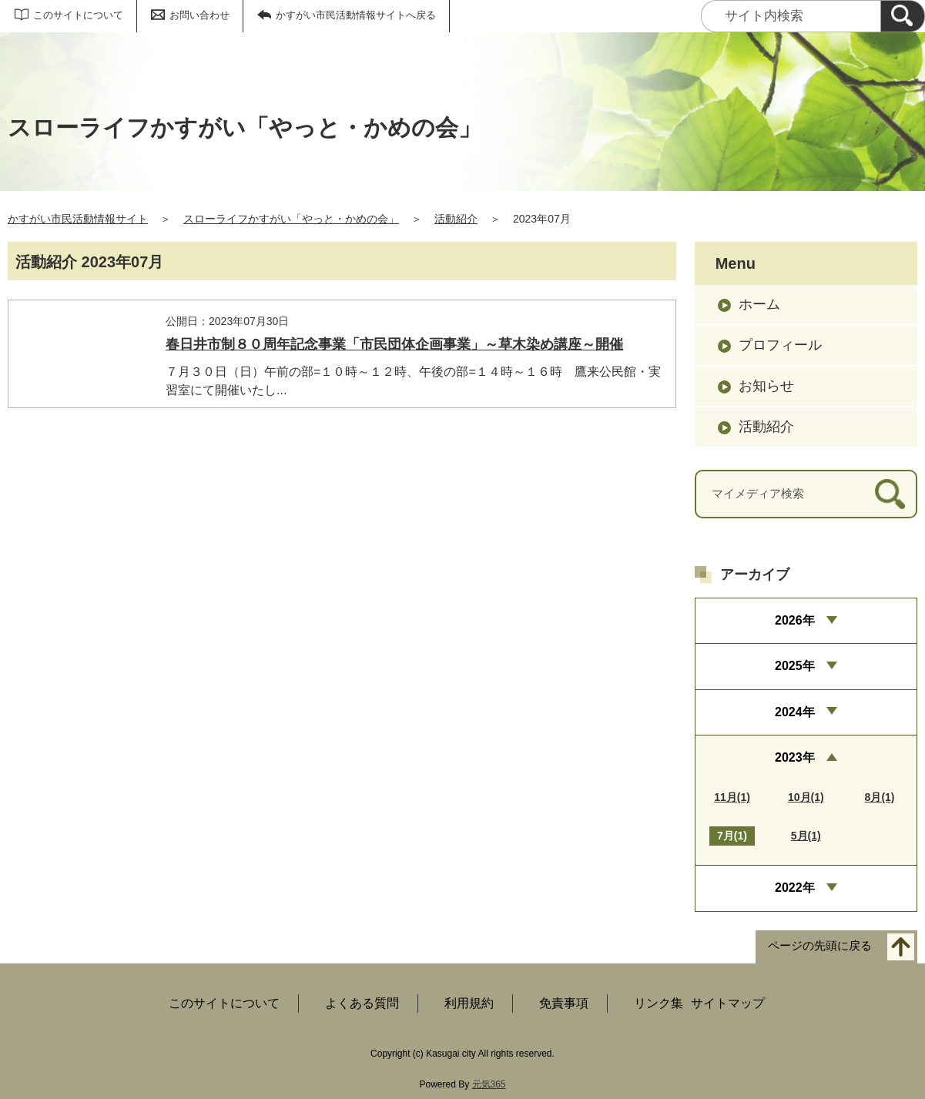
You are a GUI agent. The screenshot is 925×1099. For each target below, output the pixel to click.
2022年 (795, 887)
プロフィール (780, 345)
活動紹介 (456, 219)
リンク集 (658, 1003)
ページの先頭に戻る (820, 945)
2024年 (795, 712)
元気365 (489, 1084)
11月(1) (732, 797)
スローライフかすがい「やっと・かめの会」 (291, 219)
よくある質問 (362, 1003)
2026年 (795, 620)
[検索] (902, 16)
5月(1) (806, 835)
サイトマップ (728, 1003)
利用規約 (469, 1003)
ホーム (759, 304)
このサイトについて (78, 15)
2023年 (795, 757)
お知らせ (766, 386)
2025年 (795, 665)
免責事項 (563, 1003)
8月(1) (880, 797)
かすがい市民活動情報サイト (78, 219)
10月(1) (806, 797)
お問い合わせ (199, 15)
